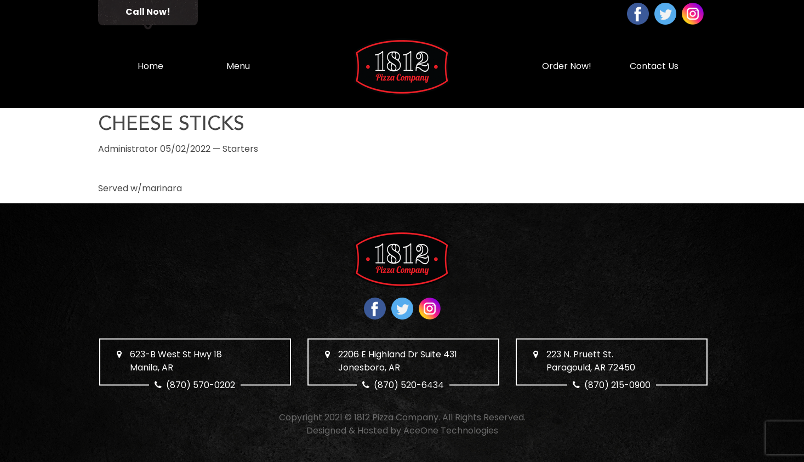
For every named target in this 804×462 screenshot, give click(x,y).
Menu (238, 66)
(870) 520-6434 (409, 385)
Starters (240, 148)
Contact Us (654, 66)
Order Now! (566, 66)
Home (150, 66)
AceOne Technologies (450, 430)
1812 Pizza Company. (397, 417)
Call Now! (148, 11)
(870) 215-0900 (617, 385)
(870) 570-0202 (200, 385)
